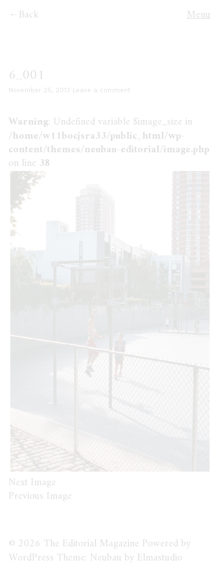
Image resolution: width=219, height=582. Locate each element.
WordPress (31, 558)
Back (29, 15)
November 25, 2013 (39, 90)
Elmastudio (159, 558)
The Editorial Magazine (91, 544)
